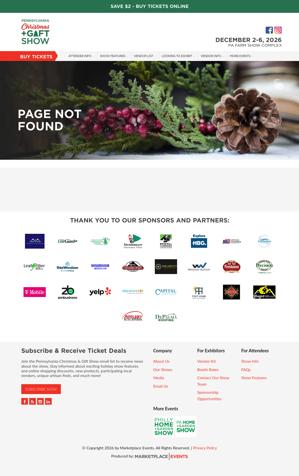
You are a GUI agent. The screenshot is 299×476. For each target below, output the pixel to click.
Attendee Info (79, 56)
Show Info (250, 361)
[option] (149, 110)
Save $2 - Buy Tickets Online (150, 6)
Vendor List (143, 56)
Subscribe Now (41, 389)
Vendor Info (211, 56)
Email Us (160, 386)
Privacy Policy (205, 447)
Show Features (112, 56)
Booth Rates (208, 369)
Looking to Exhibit (177, 56)
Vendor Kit (206, 361)
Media (158, 377)
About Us (161, 361)
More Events (240, 56)
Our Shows (162, 369)
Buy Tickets (36, 56)
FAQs (246, 369)
